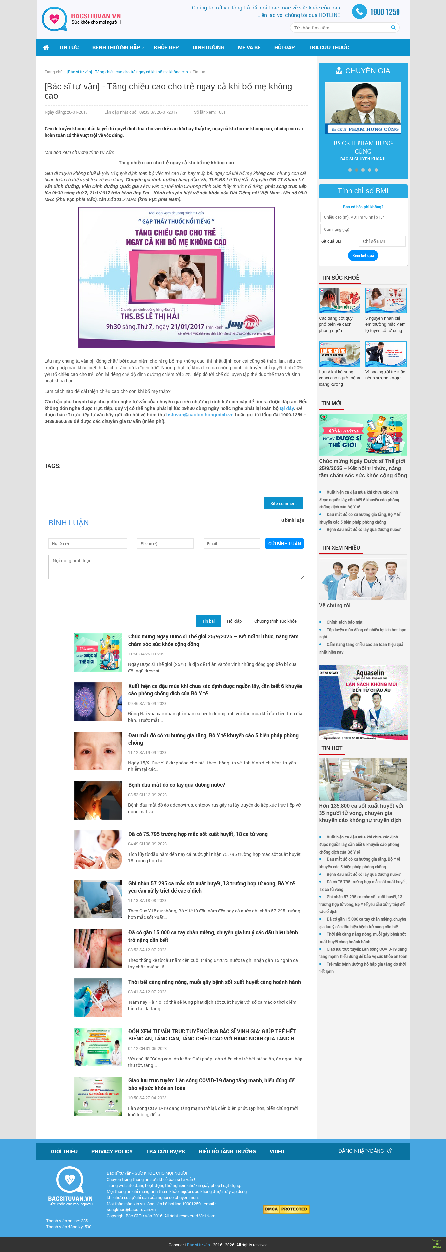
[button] (116, 47)
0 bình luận (289, 520)
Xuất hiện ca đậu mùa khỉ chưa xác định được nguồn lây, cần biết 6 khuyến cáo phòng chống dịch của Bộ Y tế (205, 689)
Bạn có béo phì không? (361, 206)
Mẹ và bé (249, 47)
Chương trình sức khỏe (271, 621)
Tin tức (69, 47)
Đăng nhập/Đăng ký (365, 1149)
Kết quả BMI (328, 241)
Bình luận (68, 522)
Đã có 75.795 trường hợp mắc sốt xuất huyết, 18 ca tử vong (197, 833)
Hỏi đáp (284, 47)
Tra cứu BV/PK (165, 1150)
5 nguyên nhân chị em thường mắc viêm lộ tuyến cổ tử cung (384, 324)
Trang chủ (54, 71)
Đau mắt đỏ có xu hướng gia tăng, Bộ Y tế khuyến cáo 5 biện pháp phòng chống (212, 739)
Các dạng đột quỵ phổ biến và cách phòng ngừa (336, 324)
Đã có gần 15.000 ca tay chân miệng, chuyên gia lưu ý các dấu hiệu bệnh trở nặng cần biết (212, 935)
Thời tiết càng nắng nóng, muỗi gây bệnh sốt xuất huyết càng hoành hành (207, 984)
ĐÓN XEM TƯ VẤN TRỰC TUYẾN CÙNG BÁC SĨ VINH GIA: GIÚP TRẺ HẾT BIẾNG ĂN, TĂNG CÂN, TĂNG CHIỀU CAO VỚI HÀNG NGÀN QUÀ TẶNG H (211, 1033)
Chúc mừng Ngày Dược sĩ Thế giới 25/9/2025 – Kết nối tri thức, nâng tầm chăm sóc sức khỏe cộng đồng (212, 640)
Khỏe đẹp (166, 47)
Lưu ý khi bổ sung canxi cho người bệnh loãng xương (335, 378)
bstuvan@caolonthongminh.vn (217, 414)
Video (277, 1150)
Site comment (279, 503)
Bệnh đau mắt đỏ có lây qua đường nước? (175, 784)
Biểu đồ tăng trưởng (227, 1150)
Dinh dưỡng (208, 47)
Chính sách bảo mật (341, 622)
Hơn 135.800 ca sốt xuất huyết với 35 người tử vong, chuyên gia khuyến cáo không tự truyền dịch (361, 816)
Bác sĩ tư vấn (198, 1243)
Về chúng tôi (331, 605)
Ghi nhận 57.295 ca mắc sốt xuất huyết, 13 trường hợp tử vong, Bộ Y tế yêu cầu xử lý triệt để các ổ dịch (210, 885)
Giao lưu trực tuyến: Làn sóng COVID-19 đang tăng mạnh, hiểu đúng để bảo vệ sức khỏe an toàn (210, 1083)
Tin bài (204, 621)
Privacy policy (112, 1150)
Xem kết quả (361, 255)
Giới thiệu (64, 1150)
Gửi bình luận (281, 544)
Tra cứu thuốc (329, 47)
